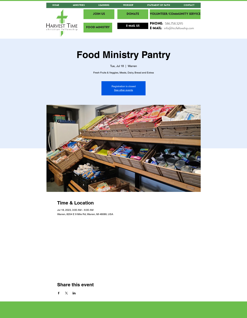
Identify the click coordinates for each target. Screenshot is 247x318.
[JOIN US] (98, 14)
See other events (123, 90)
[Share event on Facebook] (58, 293)
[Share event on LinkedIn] (74, 293)
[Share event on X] (66, 293)
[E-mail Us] (132, 26)
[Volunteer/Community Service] (175, 14)
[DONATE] (132, 14)
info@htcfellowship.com (179, 28)
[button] (79, 5)
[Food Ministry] (97, 27)
